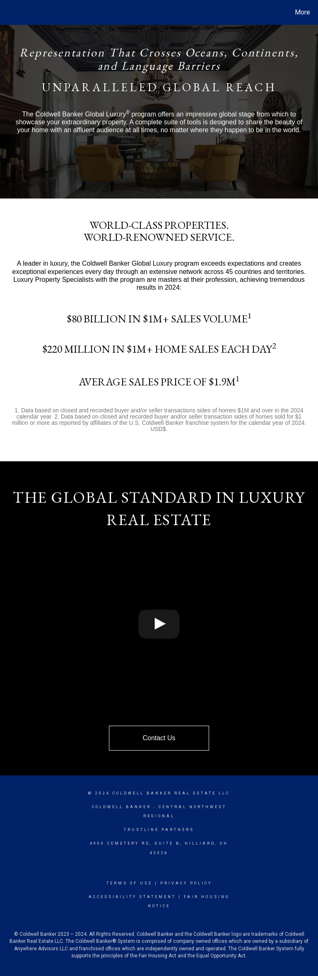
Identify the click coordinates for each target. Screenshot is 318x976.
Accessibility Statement (132, 897)
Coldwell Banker (121, 807)
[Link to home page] (8, 12)
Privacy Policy (186, 883)
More (302, 12)
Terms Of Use (129, 883)
